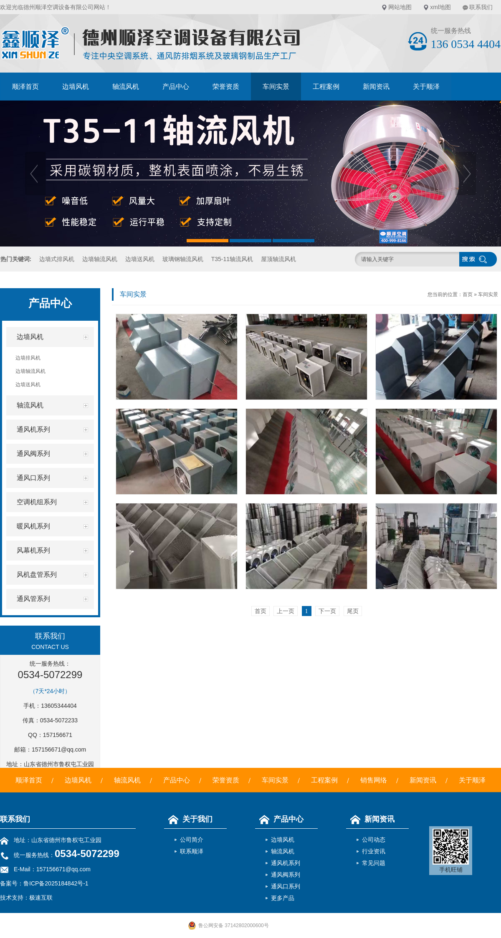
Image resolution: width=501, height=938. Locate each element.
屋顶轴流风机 (278, 259)
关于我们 (188, 819)
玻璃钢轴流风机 (182, 259)
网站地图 (400, 7)
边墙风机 (75, 86)
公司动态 (373, 839)
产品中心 (175, 86)
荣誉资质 (226, 86)
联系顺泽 (191, 851)
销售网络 (373, 780)
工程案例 (326, 86)
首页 (468, 294)
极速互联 (41, 897)
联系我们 (481, 7)
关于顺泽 (426, 86)
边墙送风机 (139, 259)
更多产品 (282, 898)
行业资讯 (373, 851)
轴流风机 (125, 86)
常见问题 (373, 863)
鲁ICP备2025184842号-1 (56, 883)
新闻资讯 (376, 86)
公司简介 (191, 839)
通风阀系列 (285, 874)
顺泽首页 (25, 86)
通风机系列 (285, 863)
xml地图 (440, 7)
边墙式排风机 (56, 259)
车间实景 (276, 86)
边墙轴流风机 (99, 259)
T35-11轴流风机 (232, 259)
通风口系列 (285, 886)
